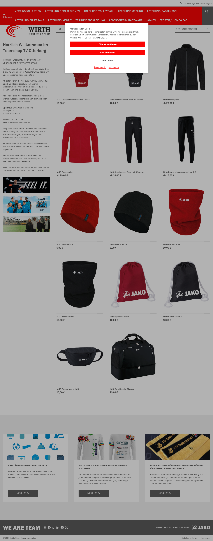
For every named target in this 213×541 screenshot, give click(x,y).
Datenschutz (100, 67)
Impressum (114, 67)
